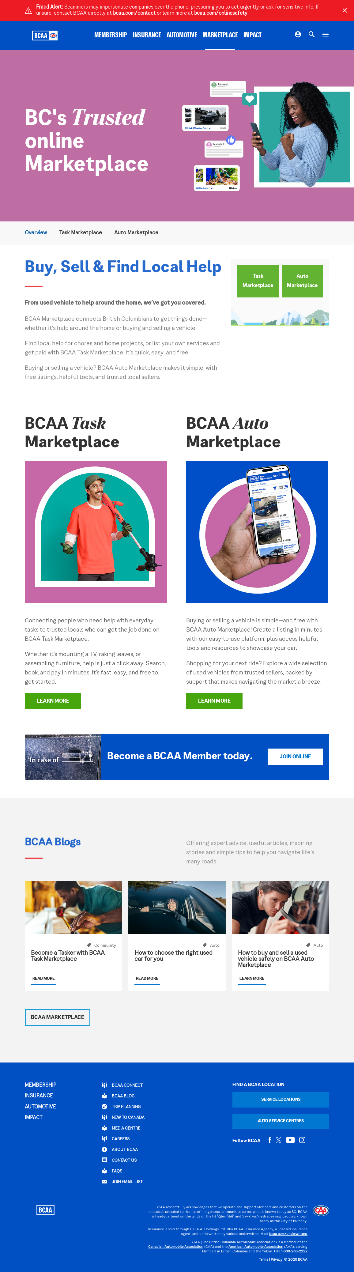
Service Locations (281, 1100)
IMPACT (252, 35)
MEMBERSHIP (110, 35)
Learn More (53, 701)
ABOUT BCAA (120, 1149)
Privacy (276, 1260)
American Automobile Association (255, 1247)
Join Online (295, 757)
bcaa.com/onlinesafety (221, 13)
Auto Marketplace (136, 233)
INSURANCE (147, 35)
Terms (263, 1260)
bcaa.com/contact (134, 13)
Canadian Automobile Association (175, 1247)
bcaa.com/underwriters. (288, 1234)
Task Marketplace (80, 233)
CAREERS (116, 1139)
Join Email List (122, 1181)
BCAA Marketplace (57, 1017)
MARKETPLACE (220, 35)
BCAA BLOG (118, 1096)
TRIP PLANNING (121, 1106)
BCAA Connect (122, 1085)
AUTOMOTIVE (182, 35)
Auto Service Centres (281, 1121)
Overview (36, 233)
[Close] (345, 10)
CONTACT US (119, 1160)
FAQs (112, 1171)
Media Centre (121, 1128)
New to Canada (123, 1117)
